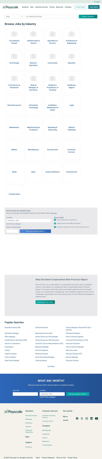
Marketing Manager (42, 347)
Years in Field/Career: (13, 227)
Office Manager (10, 337)
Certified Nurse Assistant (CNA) (16, 340)
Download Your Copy (45, 302)
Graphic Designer (11, 354)
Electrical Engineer (41, 350)
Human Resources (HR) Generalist (47, 340)
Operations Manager (12, 333)
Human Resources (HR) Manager (46, 337)
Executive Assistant (73, 343)
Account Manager (72, 357)
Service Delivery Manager (75, 347)
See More (51, 366)
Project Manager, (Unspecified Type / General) (79, 329)
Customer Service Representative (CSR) (49, 343)
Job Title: (16, 390)
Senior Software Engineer (75, 337)
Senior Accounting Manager (44, 357)
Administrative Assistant (43, 333)
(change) (18, 224)
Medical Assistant (41, 354)
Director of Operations (12, 343)
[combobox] (51, 16)
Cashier (7, 350)
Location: (9, 217)
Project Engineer (10, 357)
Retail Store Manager (12, 360)
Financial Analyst (41, 360)
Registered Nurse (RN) (13, 327)
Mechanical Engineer (73, 333)
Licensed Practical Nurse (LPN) (77, 340)
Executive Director (72, 360)
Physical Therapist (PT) (74, 354)
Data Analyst (9, 347)
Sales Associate (71, 350)
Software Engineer (41, 327)
